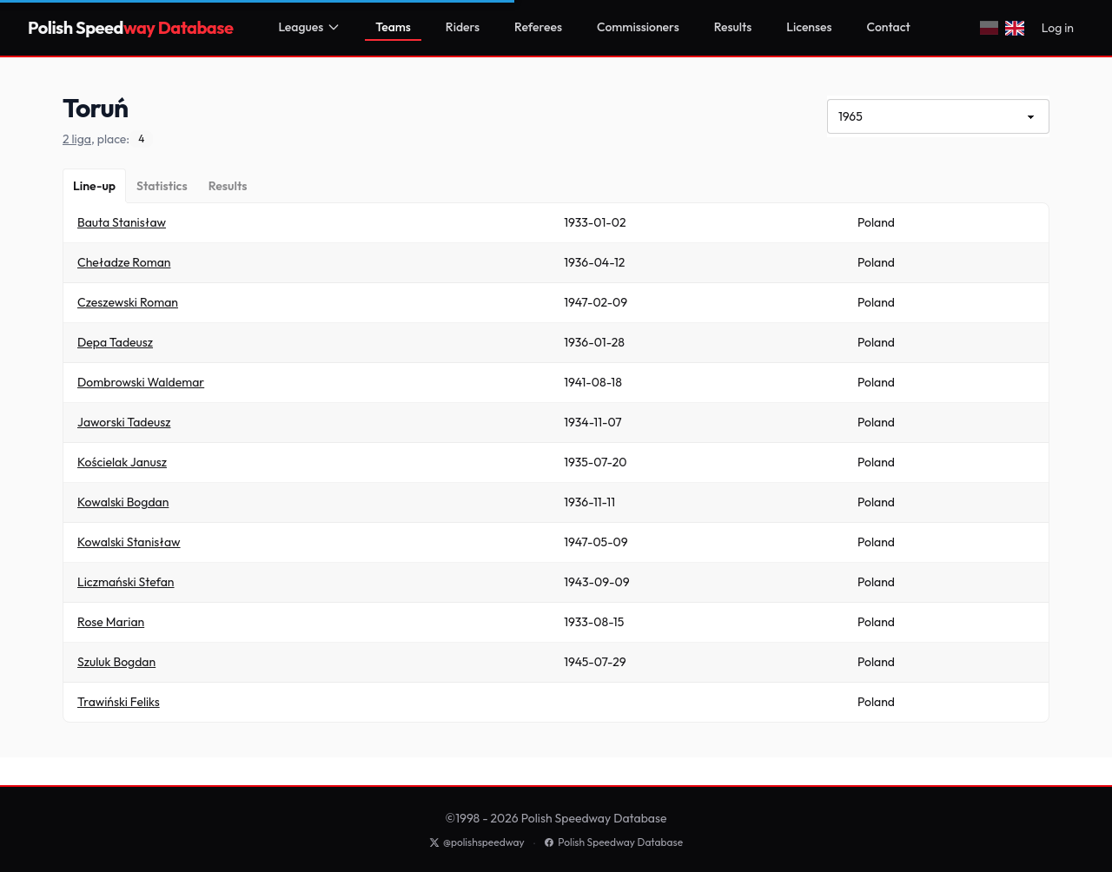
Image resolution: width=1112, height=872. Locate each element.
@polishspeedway (477, 842)
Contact (888, 27)
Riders (463, 27)
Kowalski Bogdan (123, 502)
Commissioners (638, 27)
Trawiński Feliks (118, 702)
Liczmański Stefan (126, 582)
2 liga (77, 139)
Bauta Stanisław (121, 222)
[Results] (228, 185)
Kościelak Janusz (122, 462)
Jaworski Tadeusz (123, 422)
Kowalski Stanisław (129, 542)
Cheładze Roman (123, 262)
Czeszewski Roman (127, 302)
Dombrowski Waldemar (140, 382)
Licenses (808, 27)
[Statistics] (162, 185)
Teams (393, 27)
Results (733, 27)
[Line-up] (94, 185)
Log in (1058, 28)
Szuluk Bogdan (116, 662)
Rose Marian (110, 622)
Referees (538, 27)
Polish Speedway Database (613, 842)
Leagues (309, 27)
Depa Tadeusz (115, 342)
